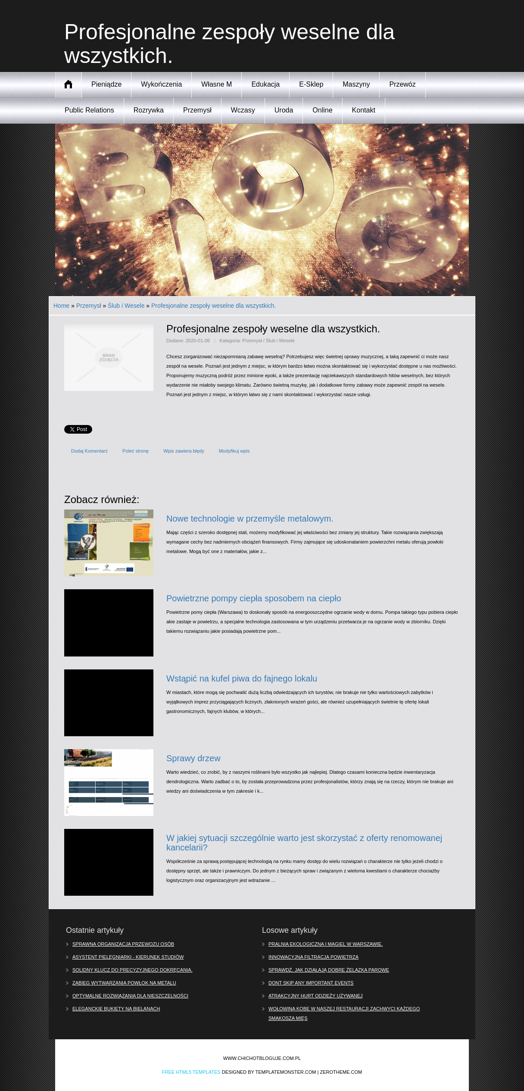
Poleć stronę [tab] (135, 450)
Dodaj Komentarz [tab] (89, 450)
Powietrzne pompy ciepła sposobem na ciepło (253, 598)
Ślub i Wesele (126, 305)
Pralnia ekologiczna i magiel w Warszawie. (325, 944)
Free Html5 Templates (191, 1072)
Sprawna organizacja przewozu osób (123, 944)
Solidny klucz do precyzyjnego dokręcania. (132, 969)
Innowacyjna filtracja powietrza (313, 957)
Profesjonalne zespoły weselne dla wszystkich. (213, 305)
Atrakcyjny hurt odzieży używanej (315, 995)
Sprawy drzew (193, 758)
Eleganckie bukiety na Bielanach (116, 1008)
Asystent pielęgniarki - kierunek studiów (128, 957)
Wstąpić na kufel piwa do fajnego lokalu (241, 678)
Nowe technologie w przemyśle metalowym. (250, 518)
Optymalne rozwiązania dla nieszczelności (130, 995)
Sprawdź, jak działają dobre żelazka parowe (328, 969)
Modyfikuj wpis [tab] (234, 450)
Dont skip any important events (310, 982)
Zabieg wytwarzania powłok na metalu (124, 982)
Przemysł (88, 305)
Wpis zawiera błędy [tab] (183, 450)
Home (61, 305)
